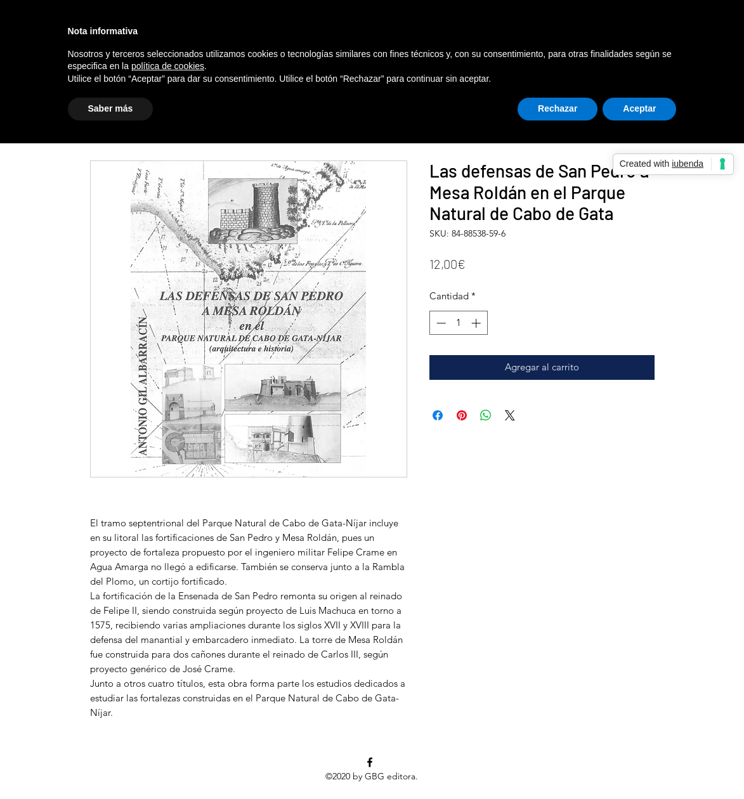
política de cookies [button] (167, 66)
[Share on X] (510, 415)
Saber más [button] (110, 108)
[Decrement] (439, 323)
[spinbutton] (458, 323)
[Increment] (477, 323)
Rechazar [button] (557, 108)
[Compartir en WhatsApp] (485, 415)
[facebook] (369, 762)
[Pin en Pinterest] (461, 415)
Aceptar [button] (639, 108)
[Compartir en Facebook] (437, 415)
